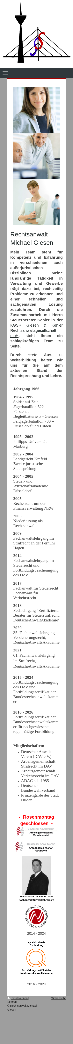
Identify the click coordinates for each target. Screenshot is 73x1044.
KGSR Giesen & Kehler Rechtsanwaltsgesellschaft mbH (36, 330)
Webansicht (58, 998)
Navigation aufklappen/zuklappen (36, 73)
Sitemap (12, 1001)
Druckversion (17, 998)
